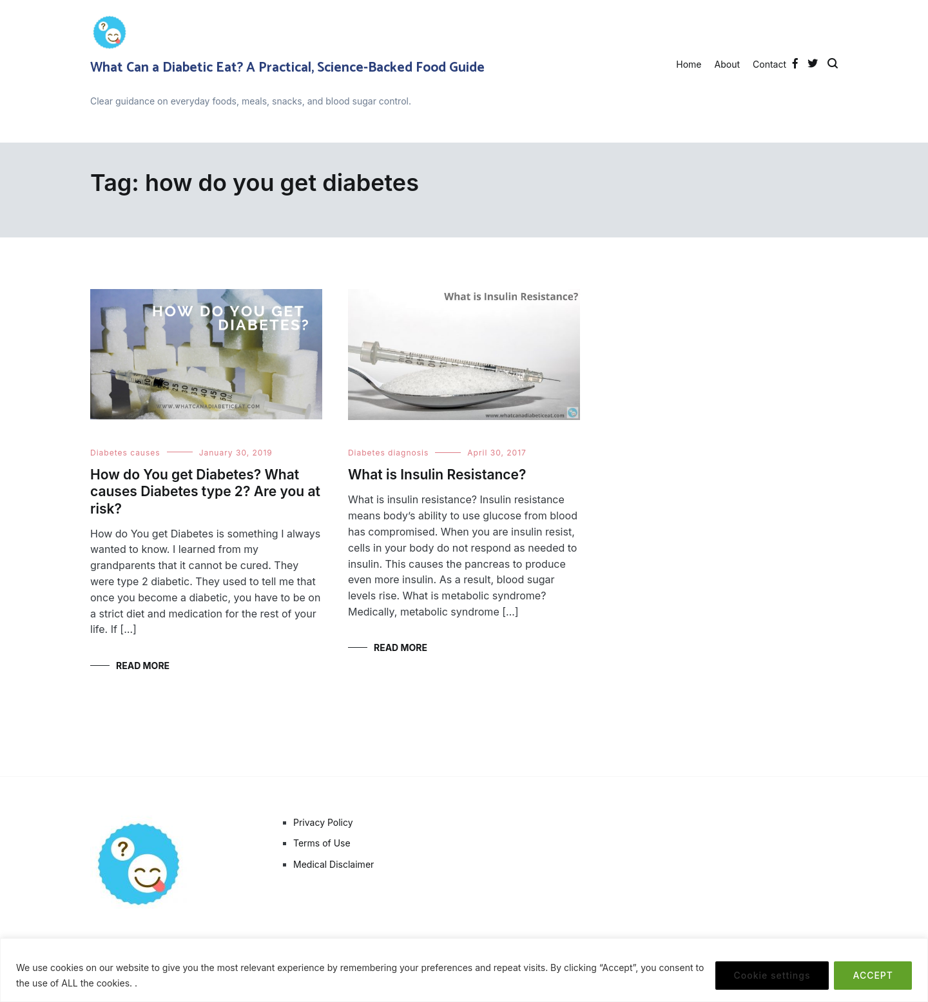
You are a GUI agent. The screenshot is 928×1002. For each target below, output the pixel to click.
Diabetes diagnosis (388, 452)
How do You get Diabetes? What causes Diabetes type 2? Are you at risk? (205, 491)
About (727, 64)
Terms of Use (322, 842)
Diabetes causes (125, 452)
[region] (464, 970)
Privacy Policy (323, 822)
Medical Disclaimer (333, 864)
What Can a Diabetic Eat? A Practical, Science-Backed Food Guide (287, 68)
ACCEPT (873, 975)
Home (688, 64)
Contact (769, 64)
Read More (142, 665)
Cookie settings (772, 975)
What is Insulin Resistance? (437, 474)
